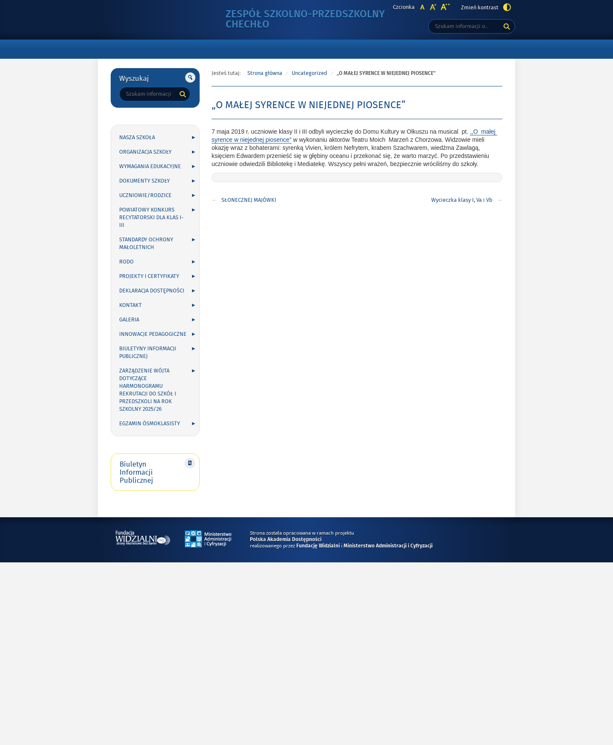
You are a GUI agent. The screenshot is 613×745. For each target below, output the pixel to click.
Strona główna (264, 73)
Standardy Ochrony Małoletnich (146, 243)
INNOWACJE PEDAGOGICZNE (152, 334)
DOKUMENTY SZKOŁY (144, 181)
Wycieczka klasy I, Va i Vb (462, 200)
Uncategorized (309, 73)
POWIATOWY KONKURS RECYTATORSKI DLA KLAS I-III (151, 217)
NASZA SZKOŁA (137, 137)
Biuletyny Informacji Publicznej (147, 352)
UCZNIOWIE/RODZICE (145, 195)
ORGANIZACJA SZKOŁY (145, 152)
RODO (126, 262)
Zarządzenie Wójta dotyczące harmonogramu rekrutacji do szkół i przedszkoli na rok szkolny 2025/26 (147, 390)
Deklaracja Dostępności (151, 291)
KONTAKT (130, 305)
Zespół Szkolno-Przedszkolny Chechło (305, 19)
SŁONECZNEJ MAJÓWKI (248, 200)
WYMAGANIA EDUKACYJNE (150, 166)
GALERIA (129, 320)
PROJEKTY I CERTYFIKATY (149, 276)
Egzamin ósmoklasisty (149, 423)
